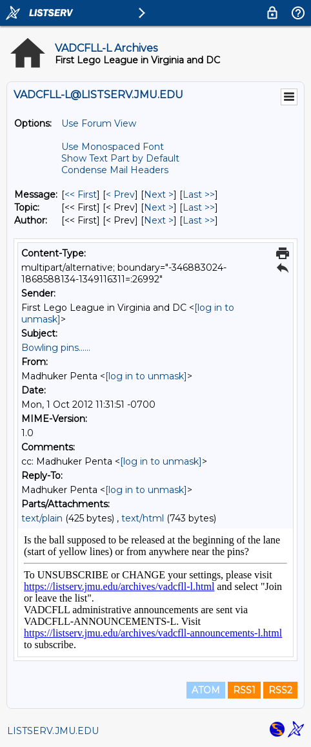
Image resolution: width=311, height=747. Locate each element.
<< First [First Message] (81, 194)
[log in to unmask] (146, 376)
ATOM (206, 690)
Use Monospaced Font (112, 147)
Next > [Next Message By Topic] (159, 207)
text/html (142, 518)
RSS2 (280, 690)
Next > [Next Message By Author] (159, 220)
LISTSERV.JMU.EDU (53, 731)
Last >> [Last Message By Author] (199, 220)
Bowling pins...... (55, 347)
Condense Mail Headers (114, 170)
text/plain (42, 518)
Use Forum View (98, 123)
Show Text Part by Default (120, 158)
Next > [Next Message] (159, 194)
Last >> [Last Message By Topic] (199, 207)
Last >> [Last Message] (199, 194)
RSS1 (244, 690)
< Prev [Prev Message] (120, 194)
